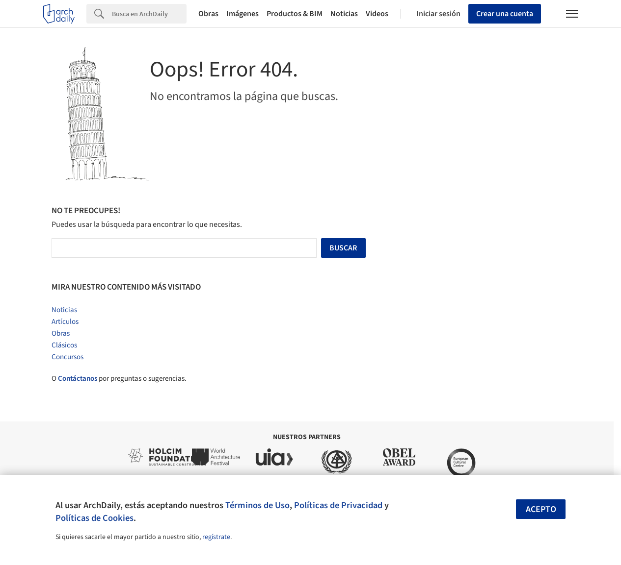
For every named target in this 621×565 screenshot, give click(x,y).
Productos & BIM (295, 14)
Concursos (67, 357)
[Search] (149, 14)
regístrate (216, 537)
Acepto (541, 509)
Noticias (344, 14)
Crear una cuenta (504, 13)
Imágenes (242, 14)
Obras (208, 14)
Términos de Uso (257, 505)
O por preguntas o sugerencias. (119, 378)
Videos (377, 14)
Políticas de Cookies (94, 518)
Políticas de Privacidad (338, 505)
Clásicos (64, 345)
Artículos (65, 322)
